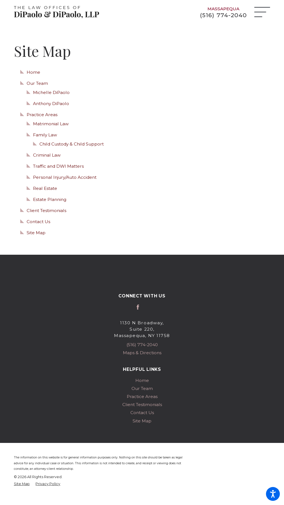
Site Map (36, 232)
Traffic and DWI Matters (58, 166)
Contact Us (38, 221)
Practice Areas (42, 114)
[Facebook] (137, 307)
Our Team (37, 83)
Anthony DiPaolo (51, 103)
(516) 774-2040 (223, 15)
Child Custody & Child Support (71, 144)
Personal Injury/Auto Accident (65, 177)
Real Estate (45, 188)
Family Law (45, 134)
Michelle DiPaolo (51, 92)
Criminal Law (47, 155)
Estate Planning (49, 199)
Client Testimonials (46, 210)
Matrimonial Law (51, 123)
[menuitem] (142, 380)
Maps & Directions (142, 352)
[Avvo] (146, 307)
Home (33, 72)
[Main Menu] (262, 12)
